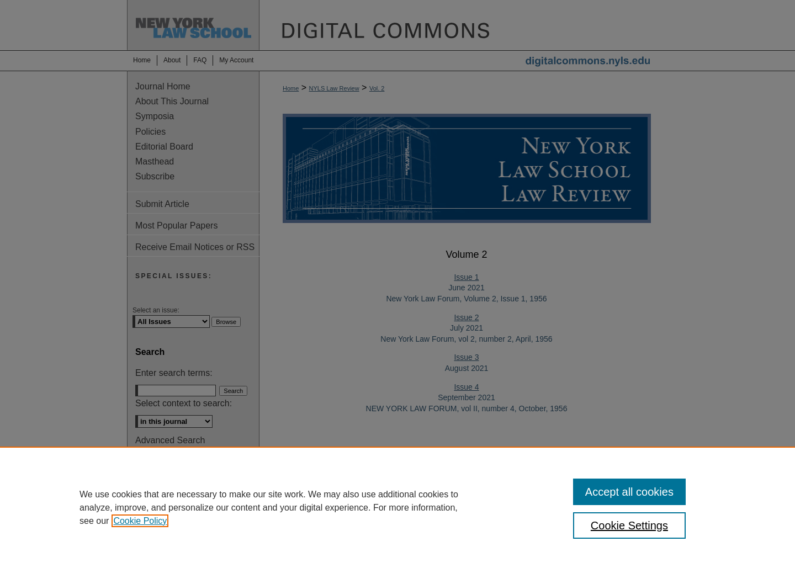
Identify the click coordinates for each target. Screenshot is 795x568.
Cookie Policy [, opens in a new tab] (140, 520)
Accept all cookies (629, 492)
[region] (397, 507)
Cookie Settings (629, 525)
